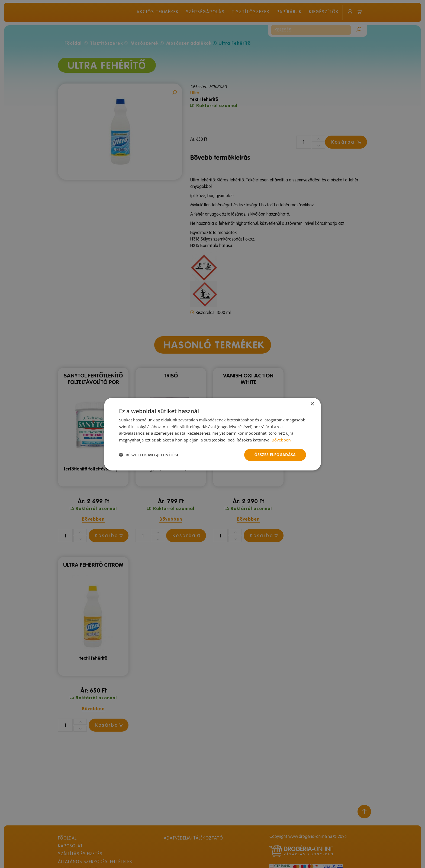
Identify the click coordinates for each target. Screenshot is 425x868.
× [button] (312, 404)
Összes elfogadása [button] (275, 454)
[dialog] (212, 434)
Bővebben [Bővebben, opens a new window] (281, 440)
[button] (149, 454)
